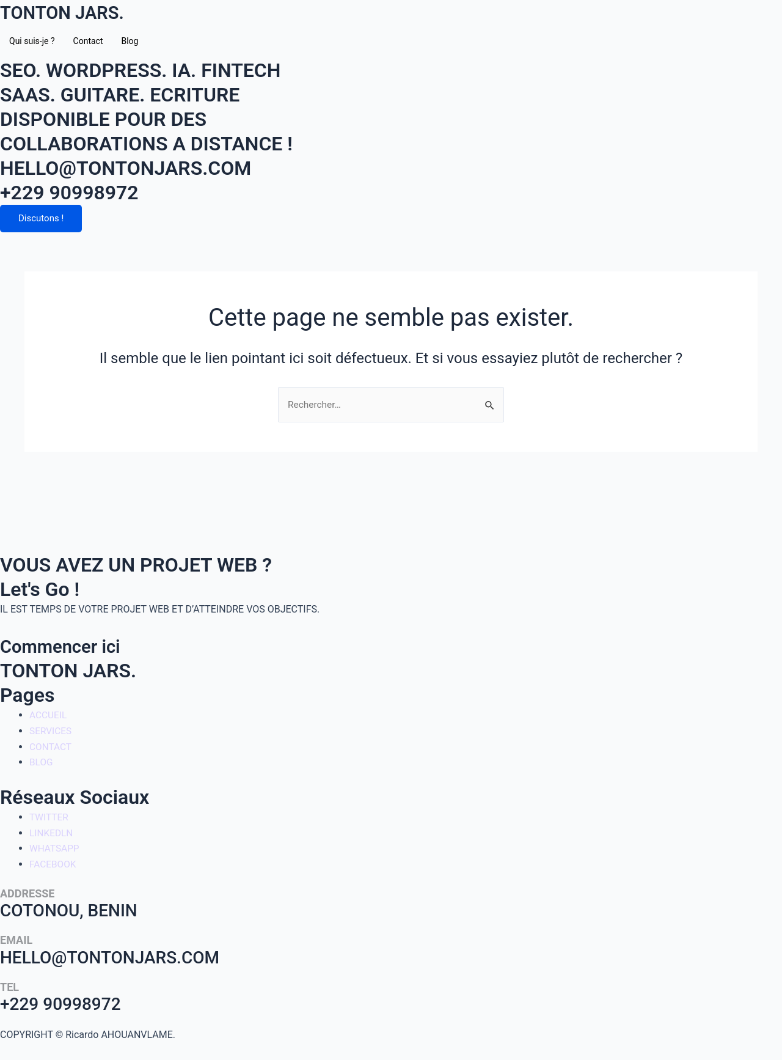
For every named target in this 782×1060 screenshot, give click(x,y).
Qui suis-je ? (32, 41)
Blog (129, 41)
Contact (88, 41)
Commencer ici (66, 646)
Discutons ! (41, 218)
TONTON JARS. (68, 12)
